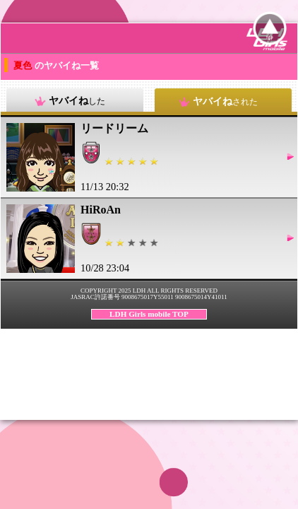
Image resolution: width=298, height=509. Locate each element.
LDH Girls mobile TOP (149, 314)
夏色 (23, 65)
